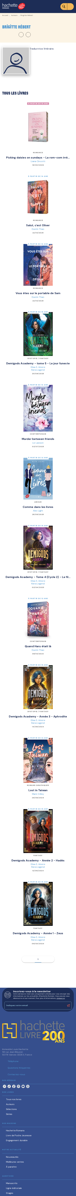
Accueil (5, 15)
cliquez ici (61, 998)
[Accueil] (13, 6)
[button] (25, 34)
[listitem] (4, 1086)
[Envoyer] (68, 1005)
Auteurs (14, 15)
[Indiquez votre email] (34, 1005)
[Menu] (67, 6)
